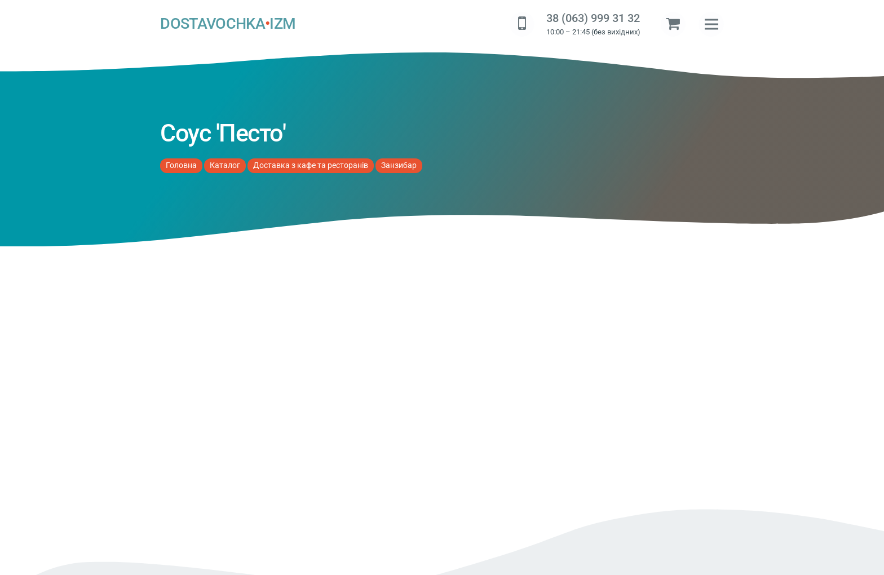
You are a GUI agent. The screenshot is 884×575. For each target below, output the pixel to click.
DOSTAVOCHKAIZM (227, 24)
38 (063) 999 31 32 (593, 18)
